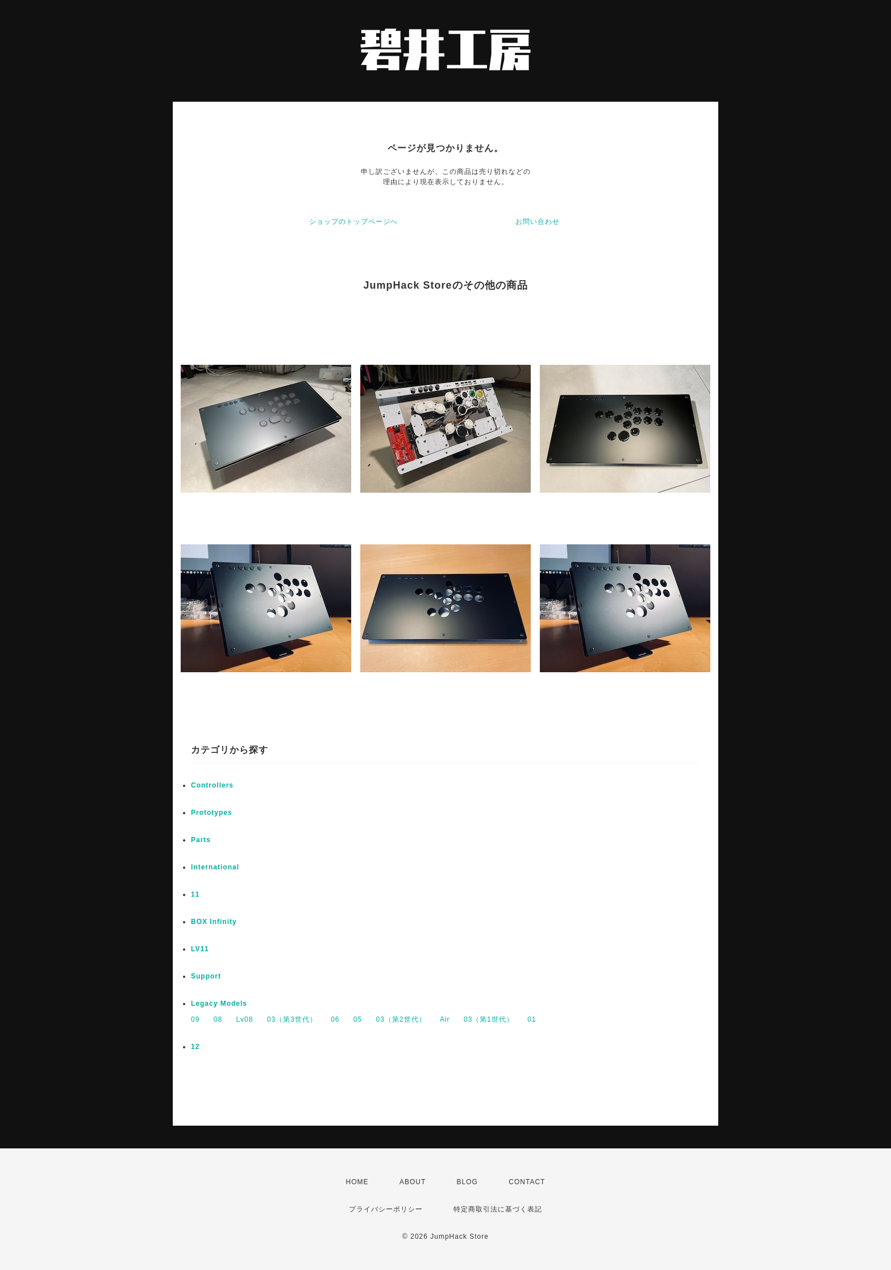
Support (206, 976)
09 (195, 1019)
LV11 (200, 949)
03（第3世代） (292, 1019)
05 (357, 1019)
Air (445, 1019)
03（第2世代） (401, 1019)
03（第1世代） (489, 1019)
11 (195, 894)
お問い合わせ (537, 222)
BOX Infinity (214, 922)
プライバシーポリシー (386, 1209)
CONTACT (527, 1182)
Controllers (212, 785)
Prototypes (211, 813)
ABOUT (412, 1182)
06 (335, 1019)
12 (195, 1047)
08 (218, 1019)
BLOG (467, 1182)
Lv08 (244, 1019)
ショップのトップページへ (353, 222)
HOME (357, 1182)
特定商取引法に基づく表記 (497, 1209)
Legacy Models (219, 1003)
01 (531, 1019)
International (215, 867)
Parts (201, 840)
